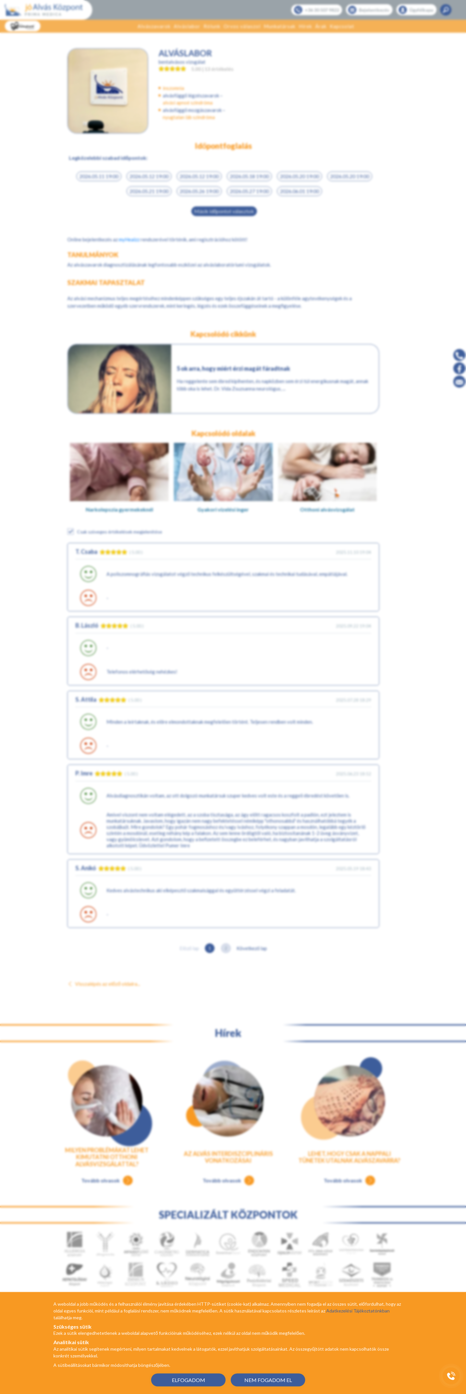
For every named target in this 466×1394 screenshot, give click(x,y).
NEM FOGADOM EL (268, 1380)
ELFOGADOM (188, 1380)
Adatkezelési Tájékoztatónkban (358, 1310)
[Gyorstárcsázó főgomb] (451, 1375)
